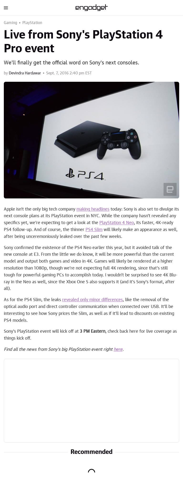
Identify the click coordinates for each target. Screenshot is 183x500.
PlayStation (32, 23)
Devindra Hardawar (25, 73)
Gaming (10, 23)
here (118, 349)
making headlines (92, 209)
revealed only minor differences (92, 300)
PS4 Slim (94, 230)
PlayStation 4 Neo (116, 223)
